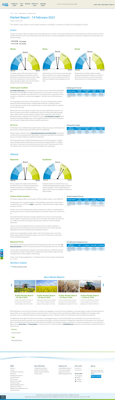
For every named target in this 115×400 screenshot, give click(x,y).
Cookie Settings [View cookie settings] (3, 397)
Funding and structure (16, 375)
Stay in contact (96, 376)
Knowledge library (43, 4)
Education (13, 373)
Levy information (15, 377)
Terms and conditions (65, 370)
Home (11, 13)
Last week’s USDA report (17, 90)
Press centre (78, 370)
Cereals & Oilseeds (16, 332)
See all (99, 276)
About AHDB (105, 4)
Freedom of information (41, 370)
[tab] (37, 267)
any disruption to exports (52, 116)
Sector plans (21, 4)
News (99, 4)
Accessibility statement (65, 368)
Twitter (78, 377)
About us (12, 368)
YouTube (79, 381)
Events (95, 4)
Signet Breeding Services (17, 385)
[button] (37, 267)
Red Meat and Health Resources (19, 388)
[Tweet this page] (1, 250)
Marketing (27, 3)
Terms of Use (22, 324)
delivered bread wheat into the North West (43, 133)
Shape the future (15, 390)
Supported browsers (64, 372)
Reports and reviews (15, 381)
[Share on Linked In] (1, 255)
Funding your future (14, 4)
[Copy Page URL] (1, 258)
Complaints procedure (40, 368)
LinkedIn (79, 379)
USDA (31, 204)
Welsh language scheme (65, 373)
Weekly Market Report (16, 340)
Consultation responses (16, 372)
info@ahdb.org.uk (68, 324)
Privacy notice (38, 373)
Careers (12, 370)
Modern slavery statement (41, 372)
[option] (25, 292)
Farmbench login (15, 383)
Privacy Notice (33, 324)
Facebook (79, 376)
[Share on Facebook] (1, 253)
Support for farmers (15, 386)
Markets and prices (35, 4)
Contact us (111, 4)
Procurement (14, 379)
